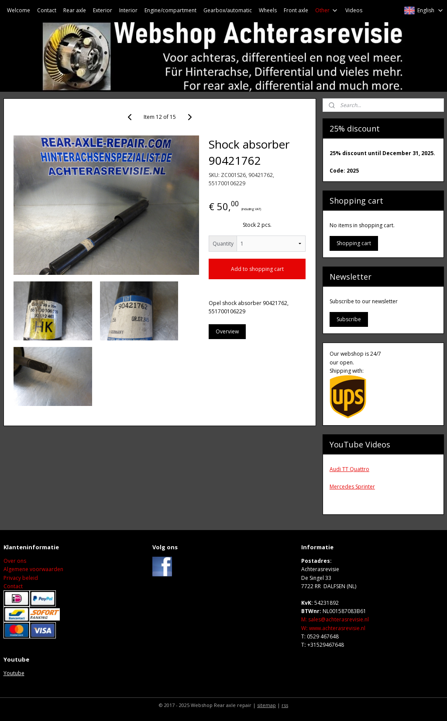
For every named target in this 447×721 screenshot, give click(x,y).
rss (285, 705)
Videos (353, 10)
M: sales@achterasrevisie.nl (335, 619)
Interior (128, 10)
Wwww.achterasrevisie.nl (333, 628)
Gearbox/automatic (227, 10)
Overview (227, 331)
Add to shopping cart (257, 269)
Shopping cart (354, 243)
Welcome (18, 10)
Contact (46, 10)
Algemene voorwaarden (33, 569)
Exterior (102, 10)
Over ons (14, 561)
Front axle (296, 10)
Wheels (268, 10)
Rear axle (74, 10)
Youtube (13, 673)
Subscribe (349, 319)
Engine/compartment (170, 10)
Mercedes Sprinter (352, 486)
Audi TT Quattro (349, 469)
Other (326, 10)
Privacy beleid (20, 578)
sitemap (266, 705)
